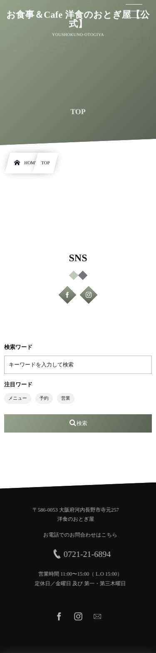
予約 (44, 398)
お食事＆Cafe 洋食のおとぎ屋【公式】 (78, 19)
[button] (134, 11)
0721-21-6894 (88, 554)
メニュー (17, 398)
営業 (65, 398)
